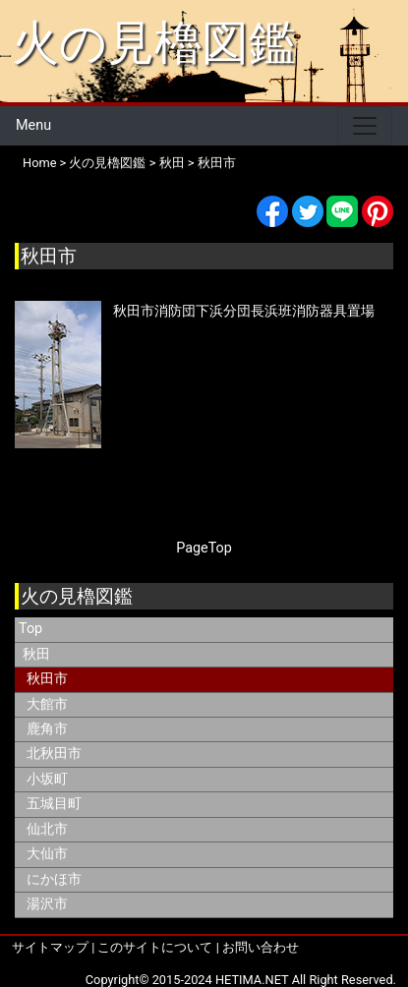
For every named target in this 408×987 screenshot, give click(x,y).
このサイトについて (154, 947)
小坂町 (47, 779)
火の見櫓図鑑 (154, 43)
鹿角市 (47, 729)
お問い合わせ (260, 947)
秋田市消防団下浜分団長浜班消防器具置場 (244, 311)
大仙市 (47, 853)
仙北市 (47, 829)
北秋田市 (54, 753)
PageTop (204, 548)
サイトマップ (50, 947)
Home (39, 162)
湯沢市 (47, 904)
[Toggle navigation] (364, 125)
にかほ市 (54, 879)
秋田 (172, 162)
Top (30, 628)
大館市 (47, 704)
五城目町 (54, 803)
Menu (33, 125)
